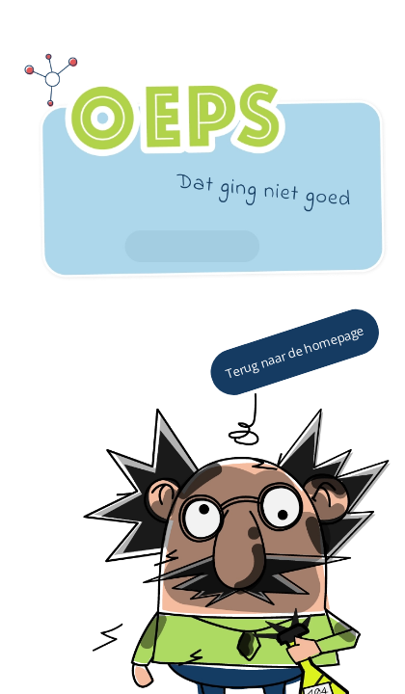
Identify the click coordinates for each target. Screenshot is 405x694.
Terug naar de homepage (294, 352)
